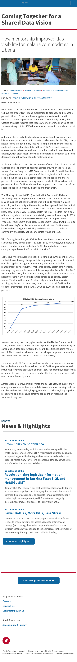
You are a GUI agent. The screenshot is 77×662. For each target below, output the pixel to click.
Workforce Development (55, 90)
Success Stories (14, 440)
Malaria (5, 93)
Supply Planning (32, 90)
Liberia (14, 93)
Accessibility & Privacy (14, 625)
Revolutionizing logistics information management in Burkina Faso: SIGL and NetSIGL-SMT (35, 478)
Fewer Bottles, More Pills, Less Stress (33, 513)
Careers (6, 601)
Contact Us (8, 606)
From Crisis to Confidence (24, 444)
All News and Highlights (17, 541)
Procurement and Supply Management (32, 98)
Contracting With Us (13, 610)
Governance (16, 90)
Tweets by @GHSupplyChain (37, 580)
